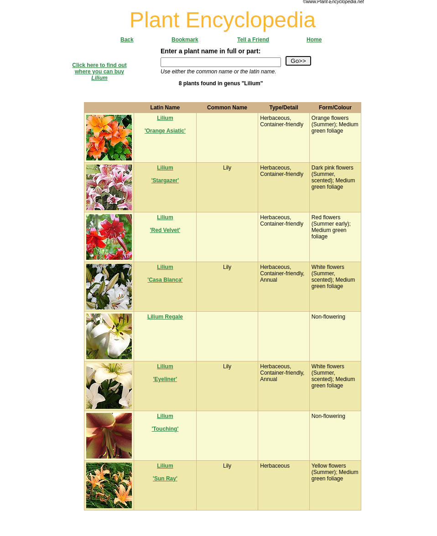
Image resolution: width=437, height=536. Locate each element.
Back (127, 39)
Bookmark (185, 39)
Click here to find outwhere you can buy (99, 71)
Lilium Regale (165, 317)
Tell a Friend (253, 39)
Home (314, 39)
